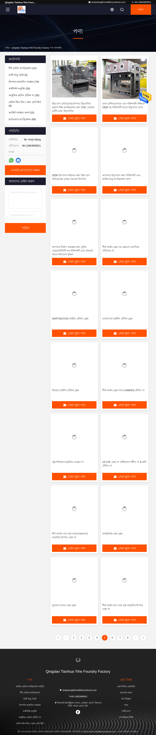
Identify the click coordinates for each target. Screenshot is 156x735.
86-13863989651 (141, 2)
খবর (126, 705)
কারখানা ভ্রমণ (126, 692)
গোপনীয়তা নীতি (126, 717)
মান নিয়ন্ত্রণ (126, 699)
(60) (22, 119)
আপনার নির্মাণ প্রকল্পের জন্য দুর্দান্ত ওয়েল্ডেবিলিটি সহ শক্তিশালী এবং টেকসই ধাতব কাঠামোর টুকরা (72, 251)
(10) (21, 112)
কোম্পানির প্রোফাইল (126, 686)
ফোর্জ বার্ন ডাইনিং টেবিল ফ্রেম (117, 318)
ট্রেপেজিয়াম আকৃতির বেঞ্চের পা (68, 462)
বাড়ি (7, 48)
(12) (22, 68)
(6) (25, 104)
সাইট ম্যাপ (126, 711)
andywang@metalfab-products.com (106, 2)
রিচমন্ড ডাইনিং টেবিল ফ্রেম (65, 390)
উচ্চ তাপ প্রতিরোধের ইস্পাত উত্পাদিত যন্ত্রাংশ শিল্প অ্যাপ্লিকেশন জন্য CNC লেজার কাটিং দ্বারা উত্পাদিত (73, 107)
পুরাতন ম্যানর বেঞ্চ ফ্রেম (64, 605)
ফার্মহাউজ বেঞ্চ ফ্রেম (112, 533)
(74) (24, 81)
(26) (19, 88)
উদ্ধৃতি (141, 9)
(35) (24, 95)
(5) (18, 75)
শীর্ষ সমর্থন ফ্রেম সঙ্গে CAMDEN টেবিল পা (123, 390)
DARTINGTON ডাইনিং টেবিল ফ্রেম (70, 318)
